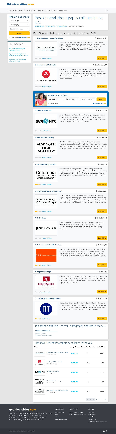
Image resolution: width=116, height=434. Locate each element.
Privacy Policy (91, 414)
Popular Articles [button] (43, 10)
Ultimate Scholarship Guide (76, 412)
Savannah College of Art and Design (50, 191)
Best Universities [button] (21, 10)
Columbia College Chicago (46, 164)
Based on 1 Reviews (46, 319)
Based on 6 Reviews (46, 184)
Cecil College (41, 218)
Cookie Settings (92, 419)
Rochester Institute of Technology (49, 245)
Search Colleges (59, 412)
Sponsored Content (14, 37)
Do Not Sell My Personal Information (97, 422)
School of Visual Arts (44, 111)
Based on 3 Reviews (46, 211)
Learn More (102, 58)
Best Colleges (39, 26)
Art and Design (62, 26)
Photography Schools (40, 333)
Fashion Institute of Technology (49, 299)
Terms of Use (91, 417)
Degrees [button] (10, 10)
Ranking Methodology (61, 419)
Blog (56, 414)
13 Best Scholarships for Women (77, 414)
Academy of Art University (46, 65)
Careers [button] (53, 10)
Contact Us (91, 412)
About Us (57, 417)
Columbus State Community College (50, 38)
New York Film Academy (45, 137)
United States (50, 26)
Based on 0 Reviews (46, 58)
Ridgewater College (44, 272)
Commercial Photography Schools (43, 335)
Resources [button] (62, 10)
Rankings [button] (32, 10)
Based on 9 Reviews (46, 265)
